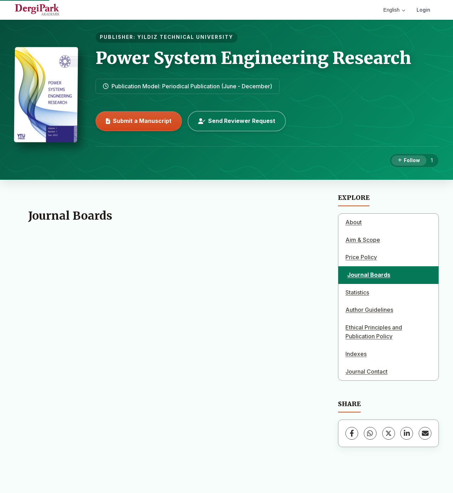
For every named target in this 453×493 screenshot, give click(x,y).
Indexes (356, 353)
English (394, 10)
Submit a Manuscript (139, 120)
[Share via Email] (425, 433)
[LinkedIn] (406, 433)
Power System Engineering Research (253, 58)
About (353, 222)
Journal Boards (368, 274)
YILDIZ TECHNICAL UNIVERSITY (185, 37)
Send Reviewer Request (236, 120)
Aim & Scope (362, 239)
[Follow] (408, 160)
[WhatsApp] (370, 433)
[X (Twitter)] (388, 433)
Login (423, 10)
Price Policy (361, 257)
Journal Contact (366, 371)
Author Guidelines (369, 309)
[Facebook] (351, 433)
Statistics (357, 292)
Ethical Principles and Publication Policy (373, 332)
